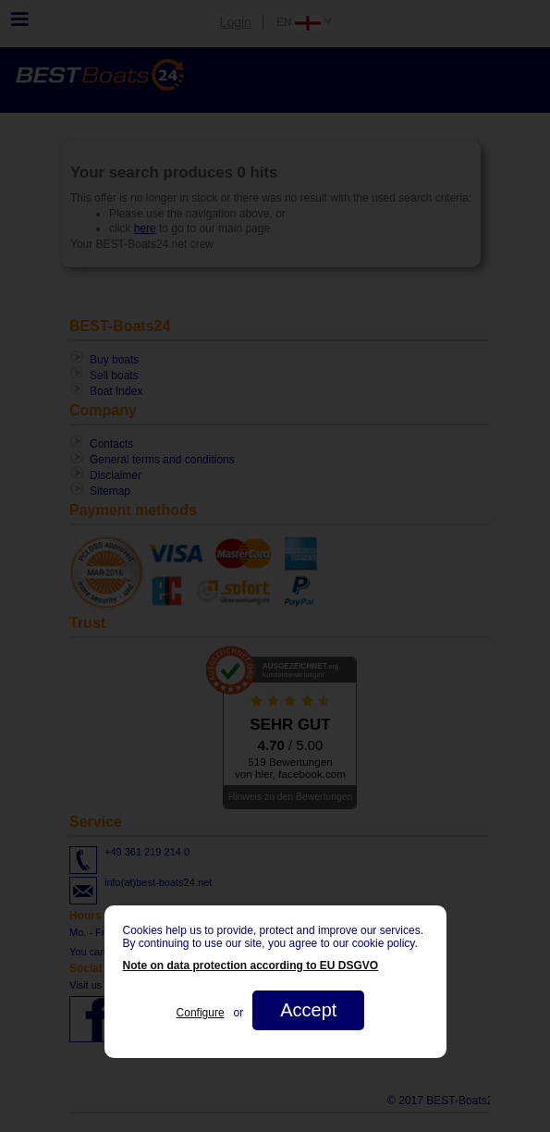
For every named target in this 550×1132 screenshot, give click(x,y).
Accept (308, 1010)
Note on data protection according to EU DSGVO (251, 965)
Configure (201, 1012)
